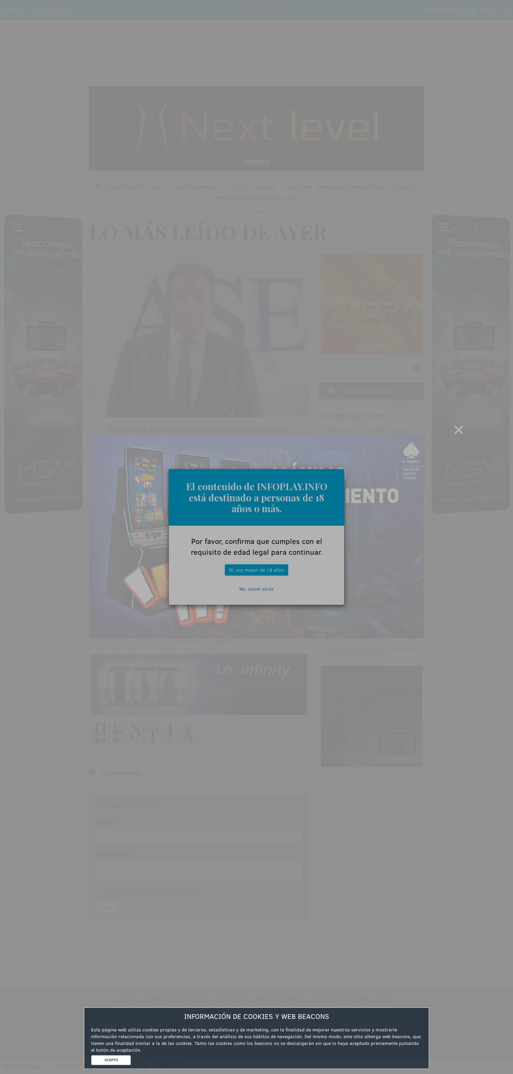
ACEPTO (111, 1060)
